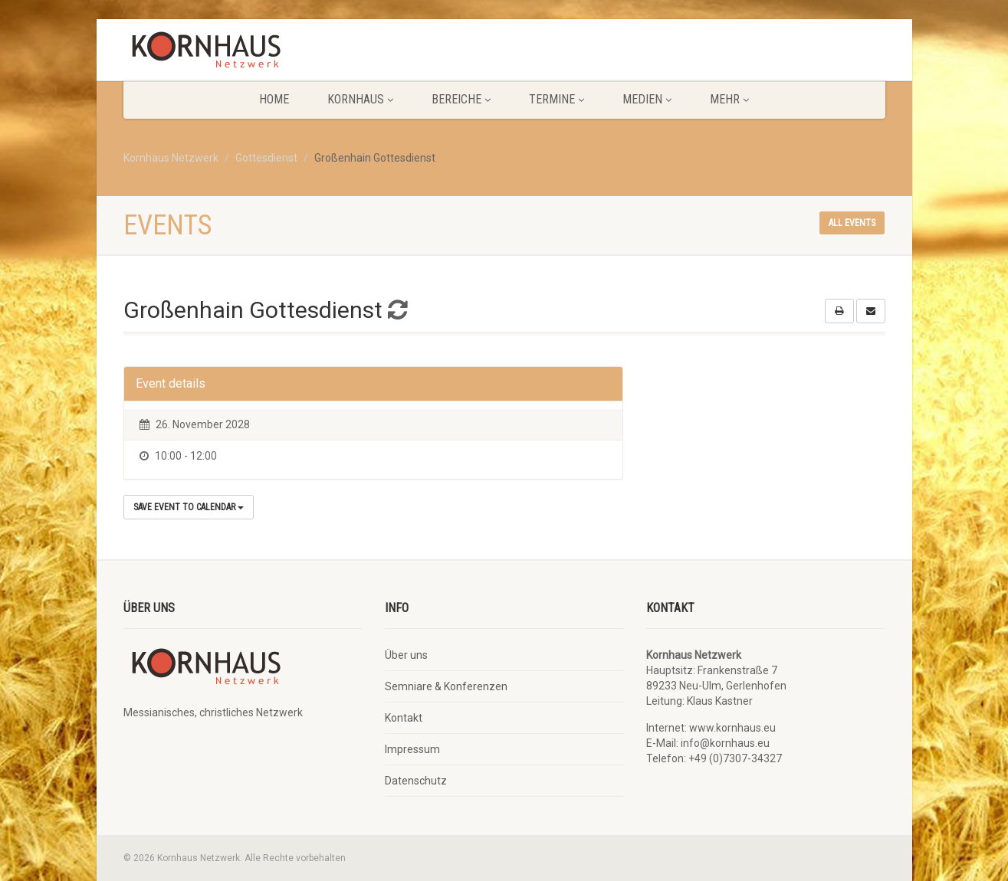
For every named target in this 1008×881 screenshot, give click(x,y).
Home (274, 99)
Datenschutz (416, 781)
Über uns (406, 655)
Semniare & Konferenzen (446, 686)
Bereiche (461, 99)
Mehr (729, 99)
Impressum (412, 749)
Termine (556, 99)
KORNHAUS (360, 99)
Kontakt (403, 718)
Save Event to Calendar (188, 507)
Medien (646, 99)
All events (852, 223)
